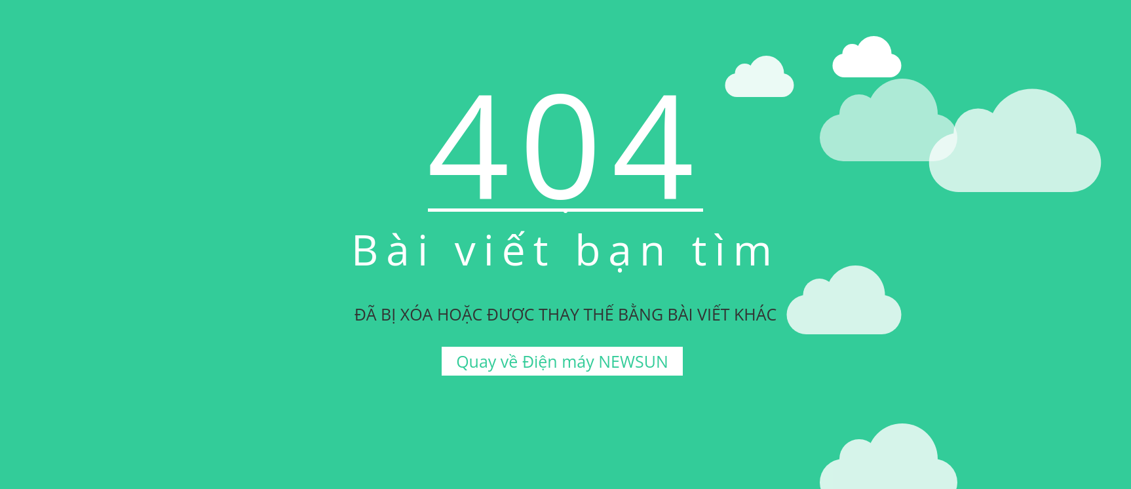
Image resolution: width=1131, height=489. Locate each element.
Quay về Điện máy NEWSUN (562, 361)
